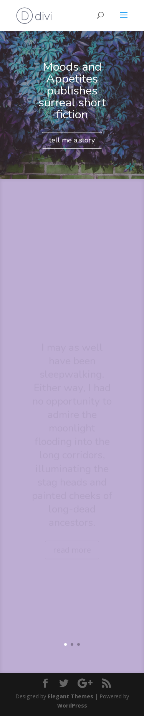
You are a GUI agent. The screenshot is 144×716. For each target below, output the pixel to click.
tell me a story (72, 140)
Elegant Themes (70, 696)
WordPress (72, 705)
